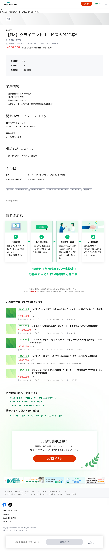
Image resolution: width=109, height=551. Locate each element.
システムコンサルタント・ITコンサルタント (27, 405)
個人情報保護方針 (9, 518)
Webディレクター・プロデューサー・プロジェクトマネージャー (35, 398)
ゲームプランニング (35, 416)
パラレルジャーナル (10, 510)
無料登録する (54, 458)
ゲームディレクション (53, 416)
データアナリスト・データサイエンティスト (27, 401)
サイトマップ (7, 521)
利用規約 (5, 514)
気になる (91, 543)
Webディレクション (18, 416)
